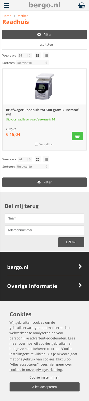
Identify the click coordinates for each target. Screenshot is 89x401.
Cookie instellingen (44, 377)
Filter (44, 34)
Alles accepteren (44, 387)
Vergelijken (46, 144)
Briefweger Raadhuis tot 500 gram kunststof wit (42, 112)
